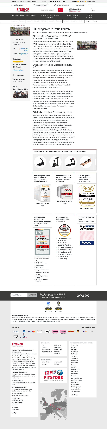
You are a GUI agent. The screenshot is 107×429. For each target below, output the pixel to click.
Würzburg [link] (21, 369)
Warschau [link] (15, 414)
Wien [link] (13, 384)
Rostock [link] (14, 367)
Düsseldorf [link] (26, 358)
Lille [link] (13, 405)
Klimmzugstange (76, 387)
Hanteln (73, 365)
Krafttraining (31, 16)
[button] (77, 47)
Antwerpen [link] (15, 400)
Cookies (44, 347)
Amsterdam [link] (15, 389)
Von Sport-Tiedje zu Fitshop (20, 315)
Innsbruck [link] (18, 382)
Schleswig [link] (27, 367)
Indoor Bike (74, 362)
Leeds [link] (19, 374)
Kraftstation (74, 354)
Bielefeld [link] (28, 354)
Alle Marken (74, 395)
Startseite (12, 26)
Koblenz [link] (14, 364)
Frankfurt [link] (18, 360)
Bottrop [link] (17, 356)
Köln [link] (18, 364)
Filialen (19, 26)
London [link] (26, 376)
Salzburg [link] (33, 382)
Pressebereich (58, 362)
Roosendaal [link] (21, 391)
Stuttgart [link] (33, 367)
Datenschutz (57, 345)
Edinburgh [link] (15, 376)
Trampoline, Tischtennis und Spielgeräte (50, 17)
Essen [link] (13, 360)
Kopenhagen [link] (15, 409)
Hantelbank (74, 360)
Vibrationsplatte (75, 391)
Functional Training (76, 380)
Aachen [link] (14, 354)
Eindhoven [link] (15, 391)
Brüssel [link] (21, 400)
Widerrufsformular (47, 352)
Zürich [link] (26, 395)
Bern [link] (17, 395)
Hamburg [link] (29, 360)
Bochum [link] (34, 354)
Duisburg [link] (32, 358)
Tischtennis (74, 358)
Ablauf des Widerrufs (57, 352)
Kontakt (34, 1)
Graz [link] (13, 382)
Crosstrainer (74, 345)
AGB (43, 345)
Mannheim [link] (32, 364)
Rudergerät (74, 352)
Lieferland (75, 1)
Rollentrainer (74, 373)
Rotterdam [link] (28, 391)
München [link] (14, 365)
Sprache (83, 1)
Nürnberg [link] (25, 365)
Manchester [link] (31, 376)
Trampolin (74, 356)
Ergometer (74, 347)
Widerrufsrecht (58, 349)
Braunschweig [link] (24, 356)
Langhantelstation (76, 378)
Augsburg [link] (19, 354)
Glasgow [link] (20, 376)
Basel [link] (13, 395)
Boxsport (73, 367)
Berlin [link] (24, 354)
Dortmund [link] (15, 358)
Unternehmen (15, 1)
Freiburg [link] (24, 360)
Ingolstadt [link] (21, 362)
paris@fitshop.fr (23, 55)
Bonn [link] (13, 356)
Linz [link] (29, 382)
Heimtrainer (74, 371)
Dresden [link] (20, 358)
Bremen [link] (31, 356)
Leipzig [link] (22, 364)
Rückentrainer (75, 384)
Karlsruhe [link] (26, 362)
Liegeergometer (75, 369)
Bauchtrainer (75, 382)
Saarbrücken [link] (20, 367)
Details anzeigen (18, 71)
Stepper (73, 376)
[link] (78, 296)
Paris (24, 26)
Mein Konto (91, 1)
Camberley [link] (32, 374)
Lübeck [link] (26, 364)
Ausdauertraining (18, 16)
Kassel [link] (32, 362)
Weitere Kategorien (89, 17)
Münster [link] (20, 365)
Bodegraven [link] (22, 389)
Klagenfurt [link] (24, 382)
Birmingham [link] (25, 374)
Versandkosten (46, 349)
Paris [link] (16, 405)
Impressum (23, 1)
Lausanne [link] (21, 395)
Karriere (29, 1)
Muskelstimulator (76, 389)
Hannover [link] (14, 362)
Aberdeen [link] (14, 374)
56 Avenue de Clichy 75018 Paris (19, 45)
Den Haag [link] (29, 389)
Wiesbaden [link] (15, 369)
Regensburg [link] (32, 365)
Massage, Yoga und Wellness (73, 17)
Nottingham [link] (15, 378)
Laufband (74, 349)
